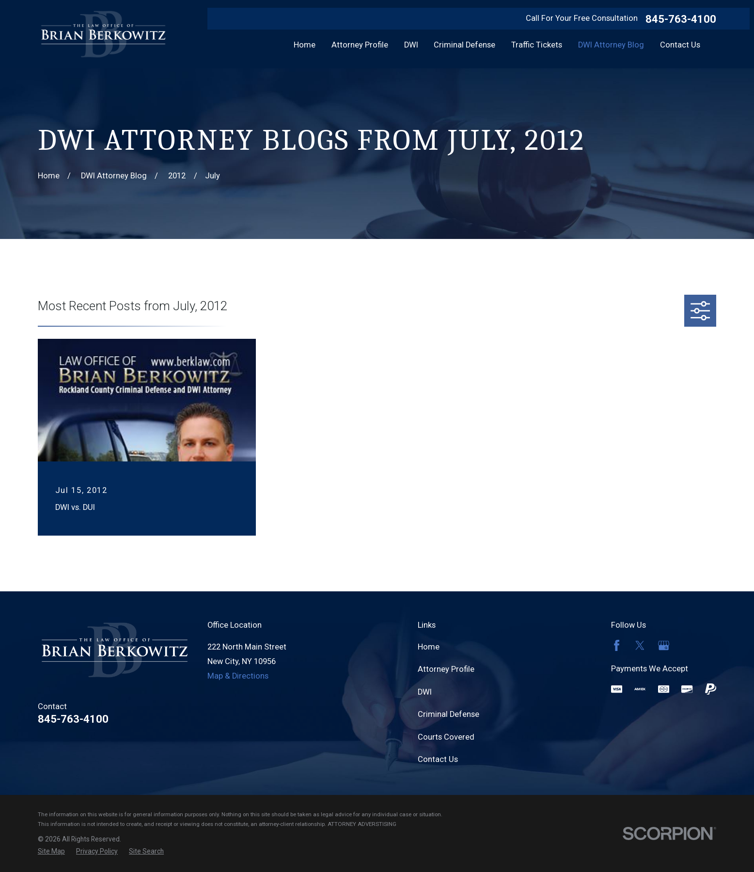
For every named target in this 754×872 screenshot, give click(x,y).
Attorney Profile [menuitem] (359, 44)
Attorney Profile (446, 669)
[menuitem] (51, 851)
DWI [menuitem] (411, 44)
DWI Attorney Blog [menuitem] (611, 44)
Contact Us (438, 759)
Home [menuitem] (304, 44)
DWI (425, 692)
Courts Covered (446, 737)
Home (429, 646)
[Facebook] (616, 645)
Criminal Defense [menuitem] (464, 44)
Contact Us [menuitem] (680, 44)
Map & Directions (237, 676)
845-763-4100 (680, 19)
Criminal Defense (448, 714)
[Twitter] (639, 645)
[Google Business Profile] (663, 645)
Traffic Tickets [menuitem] (536, 44)
